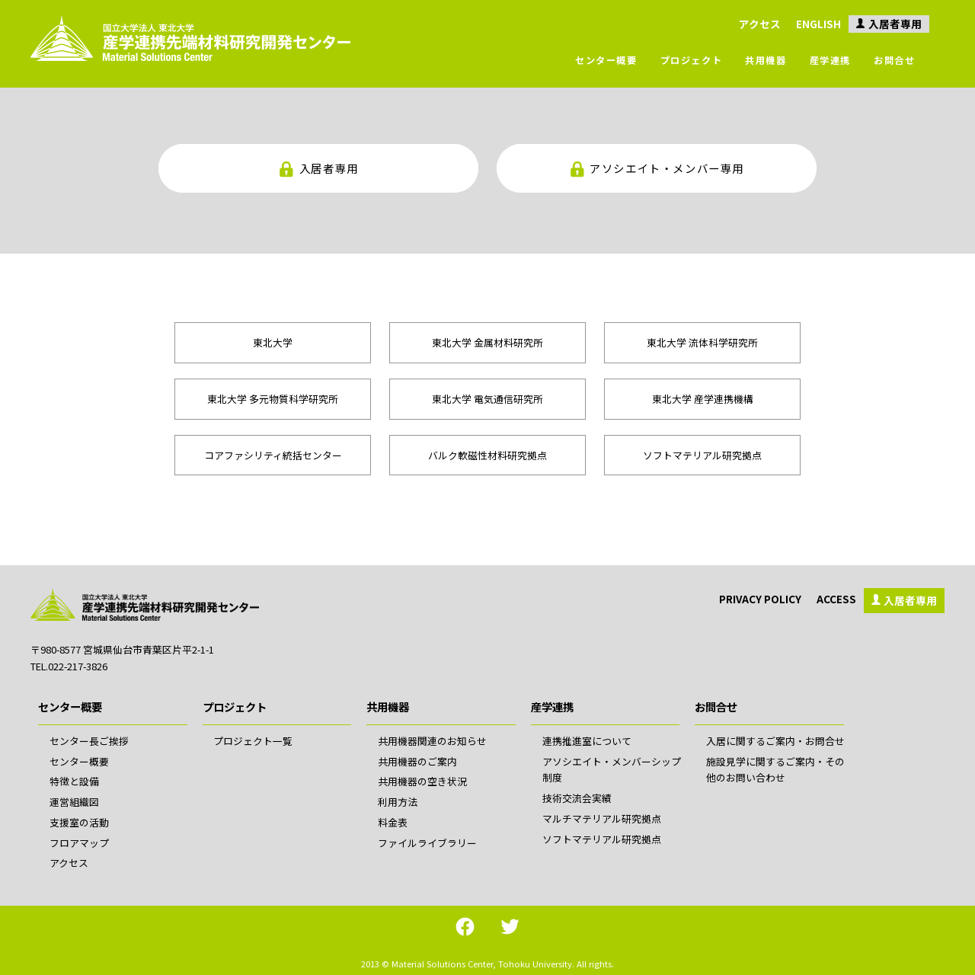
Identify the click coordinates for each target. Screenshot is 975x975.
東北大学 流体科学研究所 (702, 342)
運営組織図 (74, 801)
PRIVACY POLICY (760, 598)
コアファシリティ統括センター (273, 455)
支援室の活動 (79, 822)
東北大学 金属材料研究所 (487, 342)
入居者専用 (895, 23)
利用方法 (397, 801)
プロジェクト (691, 60)
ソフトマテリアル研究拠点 (702, 455)
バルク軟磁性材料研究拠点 (487, 455)
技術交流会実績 (577, 798)
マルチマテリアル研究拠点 (601, 818)
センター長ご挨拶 (89, 741)
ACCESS (836, 598)
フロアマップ (79, 843)
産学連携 (830, 60)
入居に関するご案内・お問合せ (775, 741)
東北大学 (272, 342)
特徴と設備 (74, 781)
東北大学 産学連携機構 (702, 399)
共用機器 (765, 60)
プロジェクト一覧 (252, 741)
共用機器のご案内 (417, 761)
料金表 (393, 822)
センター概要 (606, 60)
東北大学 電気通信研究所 (487, 399)
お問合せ (894, 60)
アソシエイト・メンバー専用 (667, 168)
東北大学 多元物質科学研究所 (272, 399)
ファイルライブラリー (427, 843)
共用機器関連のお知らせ (432, 741)
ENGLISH (818, 23)
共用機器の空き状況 (422, 781)
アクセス (760, 23)
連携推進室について (586, 741)
